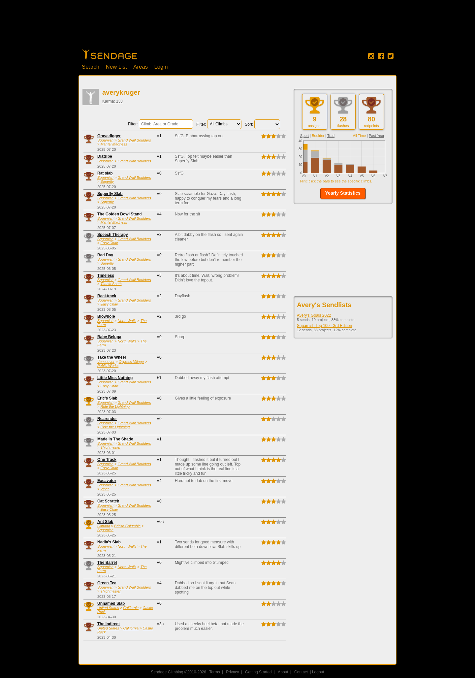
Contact (301, 672)
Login (161, 67)
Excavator (106, 480)
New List (116, 67)
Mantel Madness (113, 144)
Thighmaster (110, 447)
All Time (359, 136)
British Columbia (127, 526)
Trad (330, 136)
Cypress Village (131, 362)
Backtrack (106, 296)
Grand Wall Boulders (134, 140)
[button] (342, 193)
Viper (104, 489)
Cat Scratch (108, 501)
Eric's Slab (107, 398)
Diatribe (104, 156)
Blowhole (106, 316)
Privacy (232, 672)
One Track (106, 459)
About (283, 672)
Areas (140, 67)
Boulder (318, 136)
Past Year (376, 136)
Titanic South (110, 284)
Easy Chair (109, 243)
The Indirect (108, 624)
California (131, 608)
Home (109, 54)
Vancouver (105, 362)
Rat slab (105, 173)
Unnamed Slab (111, 603)
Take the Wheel (111, 357)
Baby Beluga (109, 337)
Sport (304, 136)
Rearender (107, 418)
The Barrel (107, 562)
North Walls (126, 321)
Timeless (105, 275)
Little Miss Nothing (115, 377)
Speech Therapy (112, 234)
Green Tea (106, 583)
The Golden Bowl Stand (119, 214)
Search (90, 67)
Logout (318, 672)
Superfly (106, 181)
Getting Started (258, 672)
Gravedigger (109, 136)
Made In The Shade (115, 439)
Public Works (107, 366)
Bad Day (105, 255)
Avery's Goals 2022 (314, 315)
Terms (214, 672)
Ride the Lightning (115, 406)
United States (108, 608)
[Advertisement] (237, 28)
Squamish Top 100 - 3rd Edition (324, 325)
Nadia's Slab (109, 542)
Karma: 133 (112, 101)
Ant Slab (105, 521)
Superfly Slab (110, 193)
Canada (103, 526)
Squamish (105, 140)
